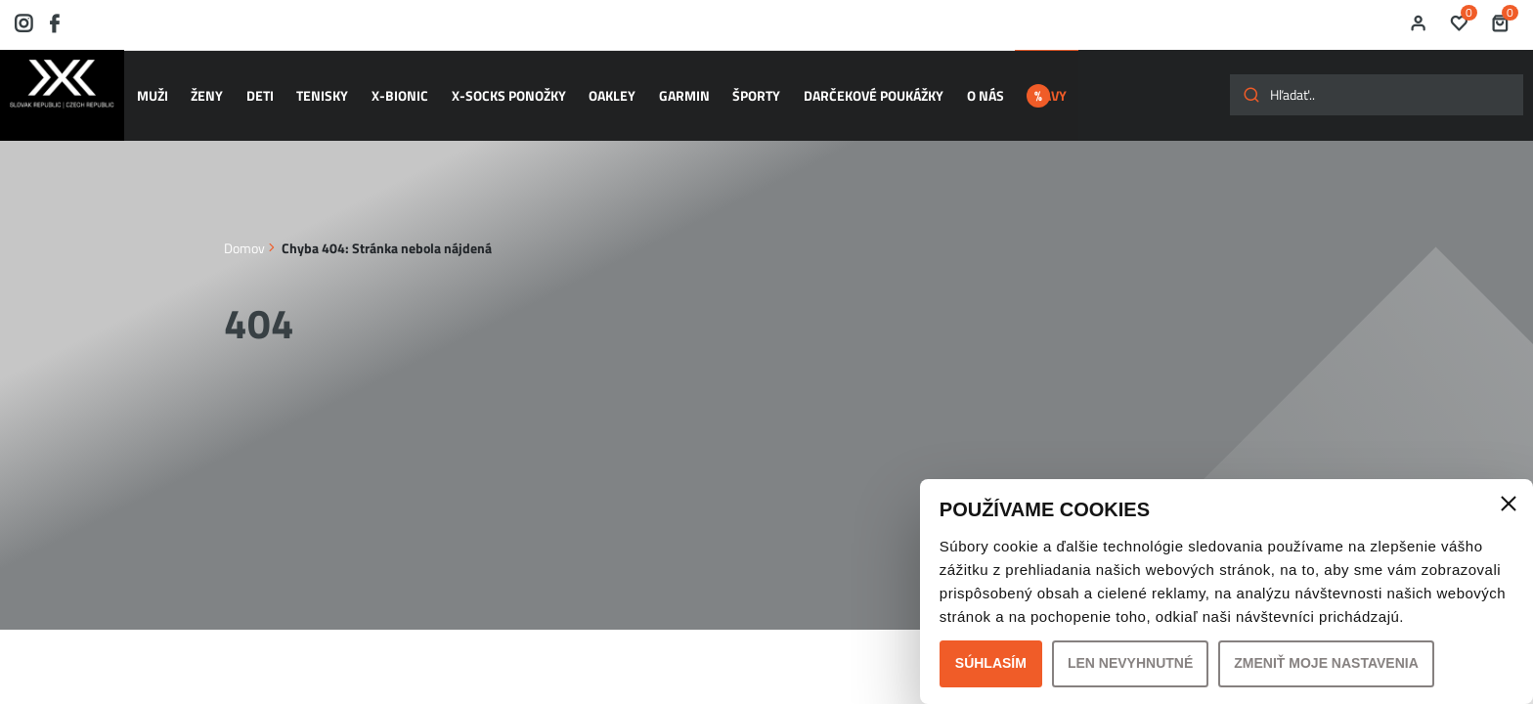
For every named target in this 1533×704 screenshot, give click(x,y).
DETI (260, 86)
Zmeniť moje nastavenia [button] (1326, 663)
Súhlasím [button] (991, 663)
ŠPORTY (736, 86)
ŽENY (211, 86)
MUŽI (159, 86)
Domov (244, 228)
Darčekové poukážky (849, 86)
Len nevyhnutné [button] (1130, 663)
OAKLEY (598, 86)
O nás (957, 86)
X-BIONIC (393, 86)
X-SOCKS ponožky (498, 86)
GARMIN (666, 86)
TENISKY (319, 86)
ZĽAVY (1045, 86)
